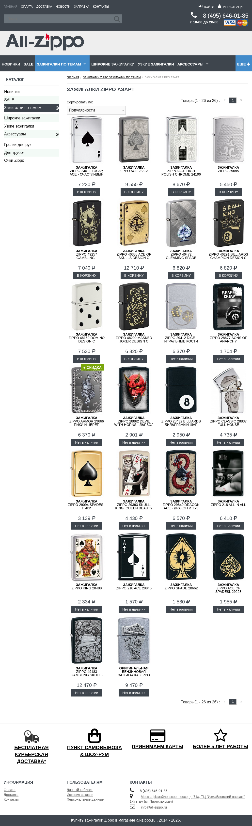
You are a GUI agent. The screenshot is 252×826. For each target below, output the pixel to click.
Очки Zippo (14, 160)
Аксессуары (190, 64)
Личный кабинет (80, 790)
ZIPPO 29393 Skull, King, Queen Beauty (134, 504)
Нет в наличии (181, 359)
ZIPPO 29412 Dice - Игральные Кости (181, 337)
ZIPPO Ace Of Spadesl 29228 (228, 588)
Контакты (101, 6)
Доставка (44, 6)
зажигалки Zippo (99, 820)
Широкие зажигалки (112, 64)
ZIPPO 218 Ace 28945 (134, 586)
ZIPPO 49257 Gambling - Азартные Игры (86, 256)
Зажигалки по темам (59, 64)
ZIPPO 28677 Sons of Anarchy (228, 337)
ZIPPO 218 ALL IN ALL (228, 503)
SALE (28, 64)
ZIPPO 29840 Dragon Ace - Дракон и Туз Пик (181, 506)
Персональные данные (85, 799)
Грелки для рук (17, 145)
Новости (63, 6)
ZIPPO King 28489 (87, 586)
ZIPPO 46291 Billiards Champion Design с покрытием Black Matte (228, 258)
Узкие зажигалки (156, 64)
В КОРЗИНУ (86, 192)
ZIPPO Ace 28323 (134, 169)
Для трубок (14, 152)
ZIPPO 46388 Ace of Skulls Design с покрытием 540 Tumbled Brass (134, 258)
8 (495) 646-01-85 (225, 16)
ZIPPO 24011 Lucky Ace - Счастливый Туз (87, 172)
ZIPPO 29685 (228, 169)
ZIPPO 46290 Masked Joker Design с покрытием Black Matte (134, 341)
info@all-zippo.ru (154, 807)
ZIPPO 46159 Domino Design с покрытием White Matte (87, 341)
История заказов (80, 795)
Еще (243, 64)
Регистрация (231, 7)
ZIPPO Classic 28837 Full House (228, 421)
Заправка (81, 6)
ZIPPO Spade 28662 (181, 586)
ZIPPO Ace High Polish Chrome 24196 (181, 170)
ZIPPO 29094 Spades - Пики (86, 504)
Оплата (27, 6)
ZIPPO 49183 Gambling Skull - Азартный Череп (87, 673)
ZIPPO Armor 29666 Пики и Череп (86, 421)
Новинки (11, 64)
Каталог (15, 80)
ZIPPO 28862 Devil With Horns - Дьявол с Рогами (134, 423)
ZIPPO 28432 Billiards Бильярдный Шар (181, 421)
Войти (206, 7)
